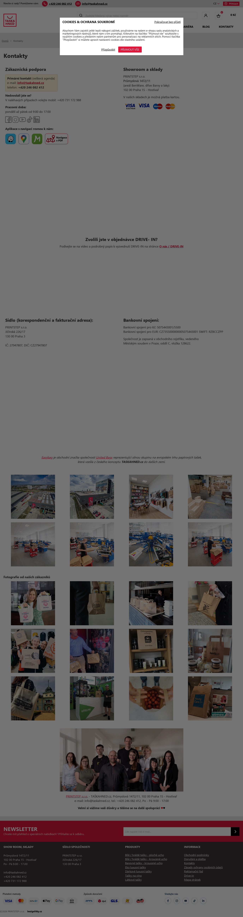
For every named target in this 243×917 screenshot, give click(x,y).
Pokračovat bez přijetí (167, 21)
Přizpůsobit (108, 49)
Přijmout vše (130, 49)
